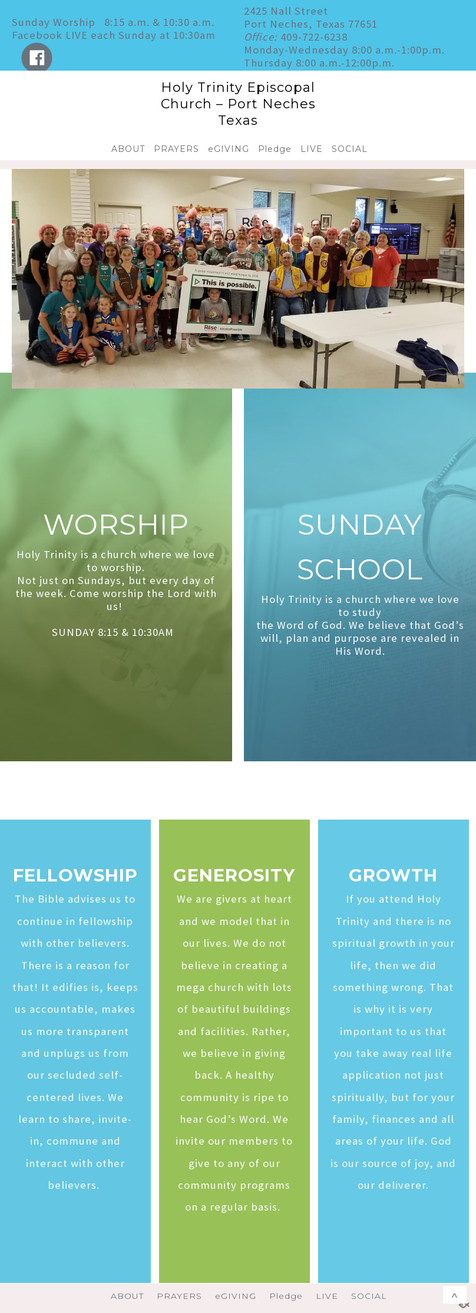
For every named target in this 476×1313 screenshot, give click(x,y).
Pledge (275, 149)
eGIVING (228, 149)
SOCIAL (350, 149)
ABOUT (128, 149)
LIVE (311, 149)
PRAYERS (176, 149)
